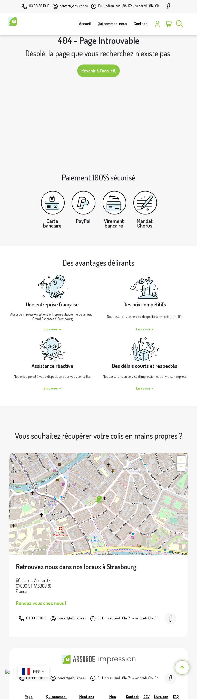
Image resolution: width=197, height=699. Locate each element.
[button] (98, 500)
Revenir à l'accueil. (98, 70)
